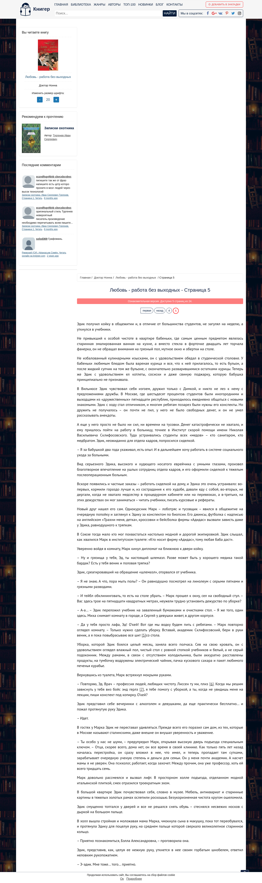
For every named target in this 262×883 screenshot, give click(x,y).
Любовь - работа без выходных (47, 77)
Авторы (114, 4)
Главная (61, 4)
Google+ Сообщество (145, 844)
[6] (211, 437)
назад (160, 64)
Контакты (175, 4)
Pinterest (135, 854)
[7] (142, 443)
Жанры (99, 4)
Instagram (136, 864)
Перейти (166, 807)
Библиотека (81, 4)
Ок (122, 878)
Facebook (136, 834)
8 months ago (51, 198)
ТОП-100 (129, 4)
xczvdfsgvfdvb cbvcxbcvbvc (53, 176)
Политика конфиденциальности (205, 839)
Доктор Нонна (47, 85)
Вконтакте (137, 849)
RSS (132, 868)
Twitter (134, 859)
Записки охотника (51, 130)
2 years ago (53, 259)
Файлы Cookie (192, 844)
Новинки (145, 4)
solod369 (41, 242)
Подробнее (134, 878)
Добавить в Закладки (225, 4)
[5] (144, 388)
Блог (160, 4)
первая (147, 64)
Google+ (136, 839)
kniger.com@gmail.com (207, 834)
